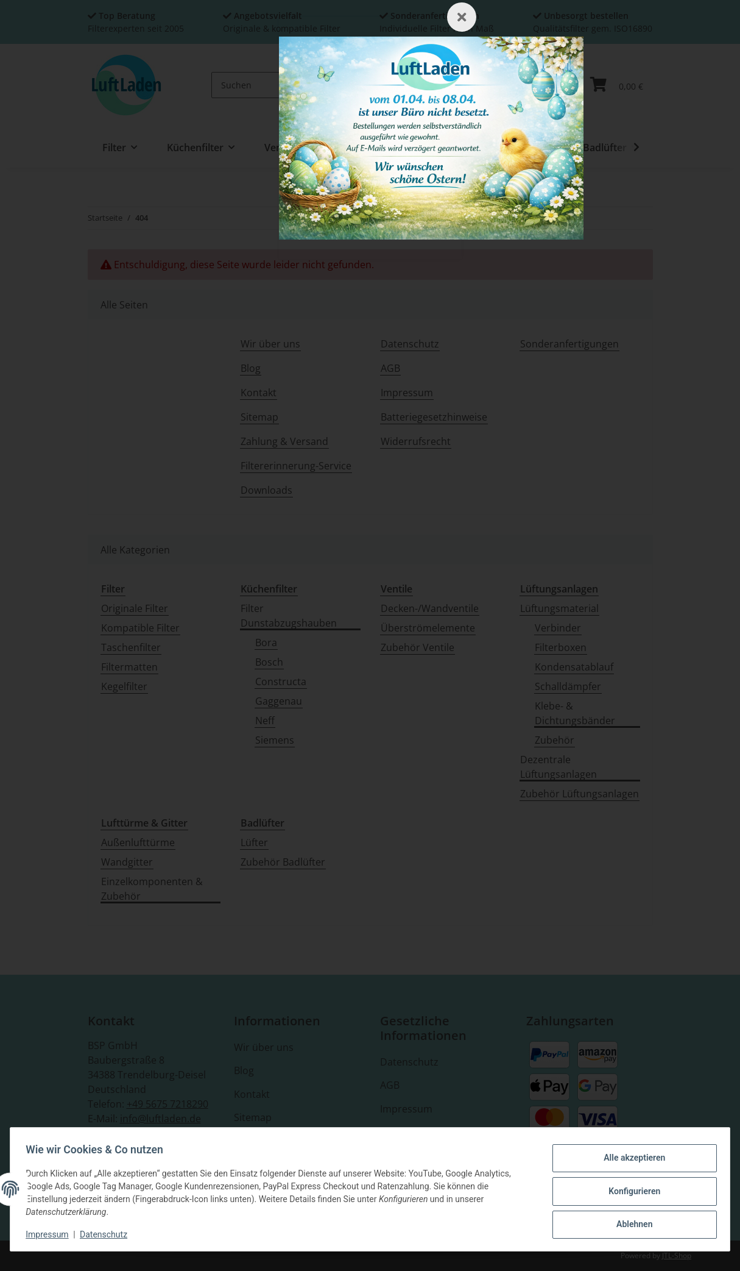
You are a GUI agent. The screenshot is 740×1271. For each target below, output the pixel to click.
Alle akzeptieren (630, 1159)
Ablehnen (630, 1223)
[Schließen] (461, 17)
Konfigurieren (630, 1191)
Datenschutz (108, 1234)
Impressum (51, 1234)
